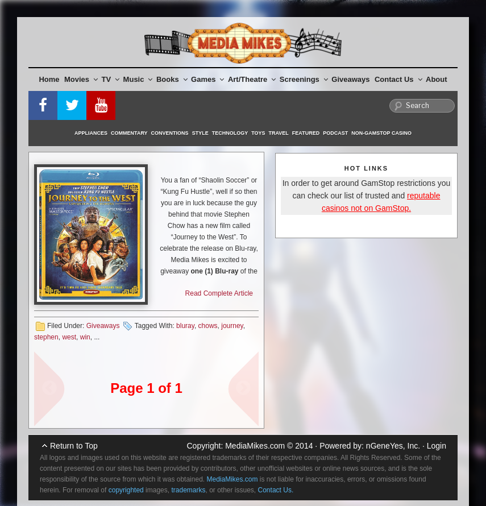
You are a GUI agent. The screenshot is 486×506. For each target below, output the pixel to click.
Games (207, 79)
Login (436, 445)
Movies (81, 79)
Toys (258, 133)
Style (200, 133)
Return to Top (74, 445)
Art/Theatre (252, 79)
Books (172, 79)
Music (138, 79)
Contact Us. (276, 490)
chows (208, 326)
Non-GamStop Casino (381, 133)
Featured (305, 133)
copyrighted (126, 490)
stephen (46, 337)
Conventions (170, 133)
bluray (185, 326)
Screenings (304, 79)
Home (49, 79)
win (85, 337)
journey (232, 326)
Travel (279, 133)
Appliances (90, 133)
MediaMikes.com (255, 445)
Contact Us (398, 79)
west (69, 337)
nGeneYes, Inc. (393, 445)
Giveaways (350, 79)
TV (111, 79)
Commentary (129, 133)
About (436, 79)
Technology (230, 133)
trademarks (188, 490)
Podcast (335, 133)
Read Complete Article (219, 293)
